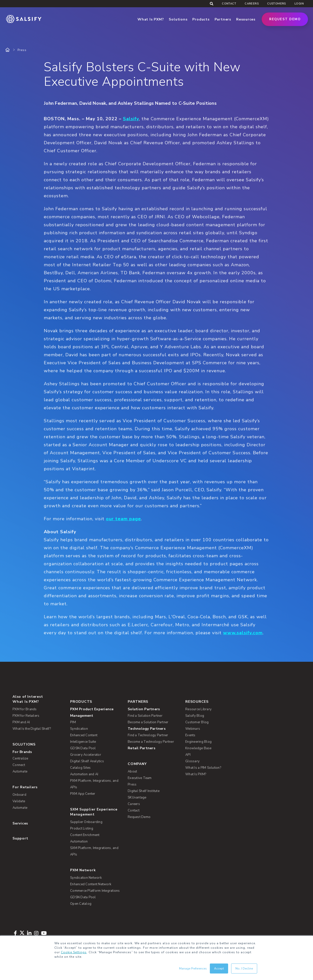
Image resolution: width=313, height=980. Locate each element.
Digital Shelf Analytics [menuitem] (87, 761)
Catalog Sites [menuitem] (80, 768)
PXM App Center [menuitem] (82, 794)
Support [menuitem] (20, 838)
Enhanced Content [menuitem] (83, 735)
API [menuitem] (188, 754)
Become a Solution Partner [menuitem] (148, 722)
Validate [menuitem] (19, 801)
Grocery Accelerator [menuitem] (85, 754)
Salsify (131, 119)
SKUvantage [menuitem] (137, 797)
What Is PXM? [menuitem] (26, 701)
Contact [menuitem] (229, 4)
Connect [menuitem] (19, 765)
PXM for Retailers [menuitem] (26, 716)
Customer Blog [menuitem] (197, 722)
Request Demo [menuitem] (139, 817)
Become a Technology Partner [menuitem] (151, 742)
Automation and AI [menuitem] (84, 774)
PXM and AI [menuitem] (21, 722)
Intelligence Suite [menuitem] (83, 742)
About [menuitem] (132, 771)
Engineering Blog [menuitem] (198, 742)
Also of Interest (28, 696)
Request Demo (284, 19)
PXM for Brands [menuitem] (25, 709)
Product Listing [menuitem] (81, 828)
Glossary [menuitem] (192, 761)
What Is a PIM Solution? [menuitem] (203, 768)
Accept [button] (219, 968)
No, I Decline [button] (244, 968)
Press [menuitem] (132, 784)
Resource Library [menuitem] (198, 709)
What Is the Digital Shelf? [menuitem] (32, 728)
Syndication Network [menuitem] (86, 878)
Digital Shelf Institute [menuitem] (144, 791)
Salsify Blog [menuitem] (194, 716)
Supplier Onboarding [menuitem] (86, 822)
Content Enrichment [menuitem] (85, 835)
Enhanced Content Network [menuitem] (90, 884)
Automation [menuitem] (79, 841)
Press (22, 50)
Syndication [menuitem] (79, 728)
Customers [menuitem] (276, 4)
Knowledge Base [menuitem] (198, 748)
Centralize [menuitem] (20, 758)
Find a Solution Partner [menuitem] (145, 716)
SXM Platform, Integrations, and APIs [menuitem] (94, 851)
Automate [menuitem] (20, 771)
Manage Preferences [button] (193, 968)
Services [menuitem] (20, 823)
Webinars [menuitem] (192, 728)
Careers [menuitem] (252, 4)
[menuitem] (95, 712)
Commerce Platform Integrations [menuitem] (95, 890)
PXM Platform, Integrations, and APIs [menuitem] (94, 784)
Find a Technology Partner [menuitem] (148, 735)
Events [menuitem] (190, 735)
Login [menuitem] (299, 4)
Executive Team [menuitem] (140, 778)
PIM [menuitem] (73, 722)
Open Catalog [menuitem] (80, 904)
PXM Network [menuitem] (83, 870)
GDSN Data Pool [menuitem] (83, 748)
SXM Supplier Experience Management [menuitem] (93, 812)
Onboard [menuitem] (19, 794)
